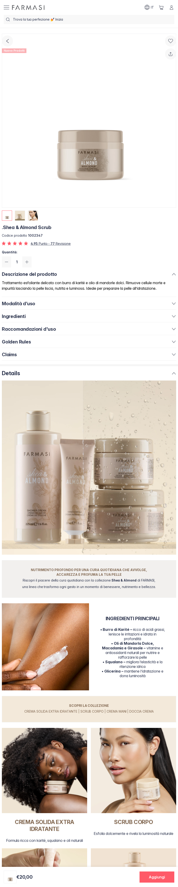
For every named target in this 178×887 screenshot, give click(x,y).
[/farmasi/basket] (161, 7)
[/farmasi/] (28, 7)
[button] (157, 877)
